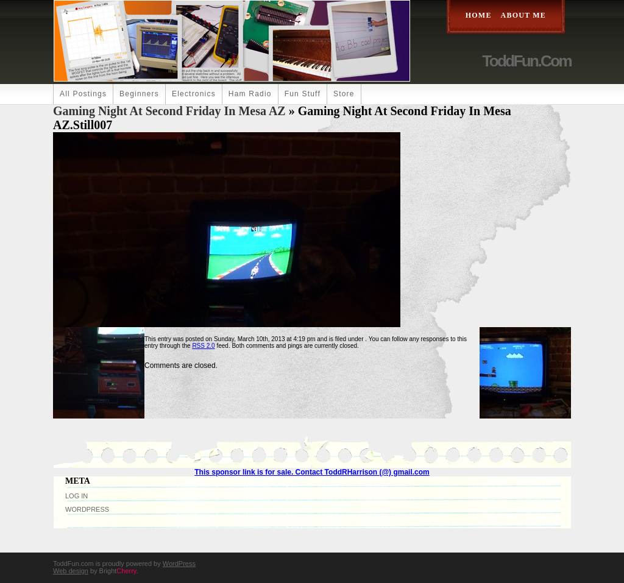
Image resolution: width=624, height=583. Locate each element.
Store (344, 94)
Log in (76, 496)
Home (479, 15)
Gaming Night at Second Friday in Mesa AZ (169, 111)
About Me (523, 15)
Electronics (194, 94)
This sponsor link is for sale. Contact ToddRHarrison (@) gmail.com (312, 472)
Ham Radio (250, 94)
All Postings (83, 94)
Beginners (139, 94)
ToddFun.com (526, 61)
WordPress (87, 509)
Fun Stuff (303, 94)
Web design (70, 570)
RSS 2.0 (203, 345)
